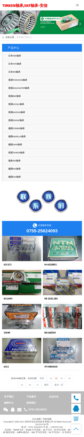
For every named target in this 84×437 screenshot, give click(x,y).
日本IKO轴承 (14, 72)
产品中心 (27, 37)
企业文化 (53, 396)
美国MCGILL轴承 (16, 104)
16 (30, 385)
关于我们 (9, 396)
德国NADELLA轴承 (17, 136)
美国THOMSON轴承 (17, 80)
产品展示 (31, 396)
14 (69, 378)
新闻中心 (9, 402)
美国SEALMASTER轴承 (18, 88)
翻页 (46, 385)
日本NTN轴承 (14, 64)
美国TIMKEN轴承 (16, 152)
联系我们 (31, 402)
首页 (18, 37)
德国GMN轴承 (15, 144)
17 (38, 385)
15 (22, 385)
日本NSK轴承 (14, 55)
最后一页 (58, 385)
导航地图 (47, 419)
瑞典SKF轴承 (14, 160)
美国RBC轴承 (14, 96)
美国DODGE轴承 (16, 120)
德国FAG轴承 (14, 177)
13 (61, 378)
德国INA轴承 (14, 168)
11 (51, 378)
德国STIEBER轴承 (16, 128)
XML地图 (36, 419)
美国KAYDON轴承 (16, 112)
